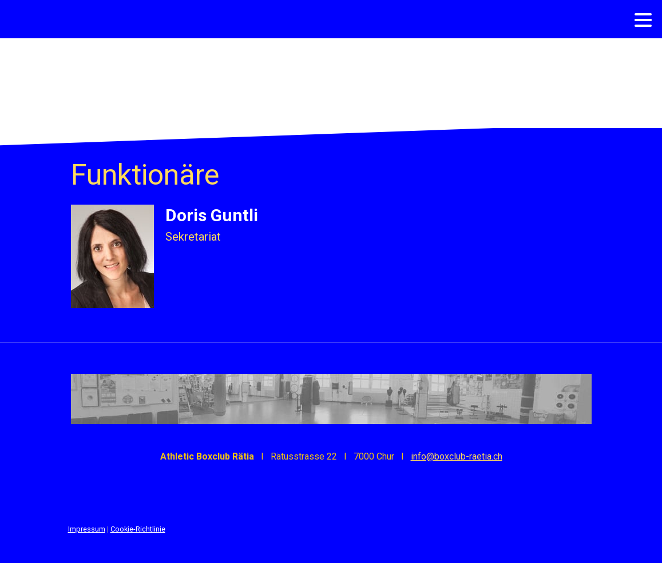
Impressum (86, 529)
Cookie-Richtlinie (137, 529)
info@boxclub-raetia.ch (456, 456)
